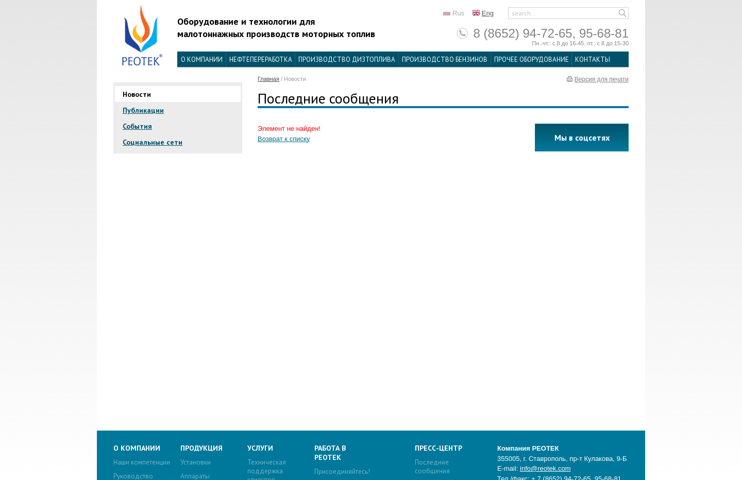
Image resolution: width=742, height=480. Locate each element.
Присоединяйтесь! (342, 471)
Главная (268, 79)
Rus (458, 13)
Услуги (260, 448)
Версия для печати (602, 79)
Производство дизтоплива (346, 59)
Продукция (201, 448)
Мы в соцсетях (582, 137)
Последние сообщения (432, 466)
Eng (488, 13)
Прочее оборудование (531, 59)
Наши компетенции (141, 462)
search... (524, 13)
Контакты (592, 59)
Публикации (143, 110)
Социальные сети (152, 142)
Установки (195, 462)
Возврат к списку (284, 139)
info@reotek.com (545, 468)
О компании (202, 59)
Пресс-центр (438, 448)
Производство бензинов (444, 59)
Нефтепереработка (260, 59)
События (137, 126)
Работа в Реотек (330, 452)
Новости (137, 94)
